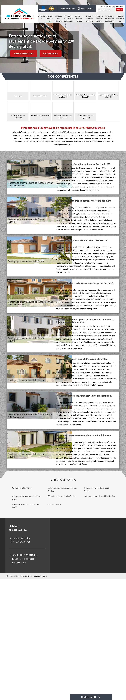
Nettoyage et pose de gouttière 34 (89, 19)
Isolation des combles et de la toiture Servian (62, 489)
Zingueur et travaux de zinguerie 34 (120, 21)
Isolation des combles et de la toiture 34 (58, 21)
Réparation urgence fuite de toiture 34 (79, 19)
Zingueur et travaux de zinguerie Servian (96, 489)
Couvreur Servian (54, 504)
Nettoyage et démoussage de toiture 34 (109, 18)
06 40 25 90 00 (84, 8)
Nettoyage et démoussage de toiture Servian (26, 497)
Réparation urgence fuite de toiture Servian (25, 506)
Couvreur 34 (41, 17)
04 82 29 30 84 (67, 8)
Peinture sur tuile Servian (21, 488)
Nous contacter (50, 54)
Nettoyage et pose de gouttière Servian (99, 496)
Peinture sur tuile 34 (50, 18)
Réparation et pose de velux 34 (99, 18)
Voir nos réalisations (24, 54)
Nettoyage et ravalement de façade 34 (68, 18)
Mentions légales (40, 576)
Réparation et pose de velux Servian (62, 496)
